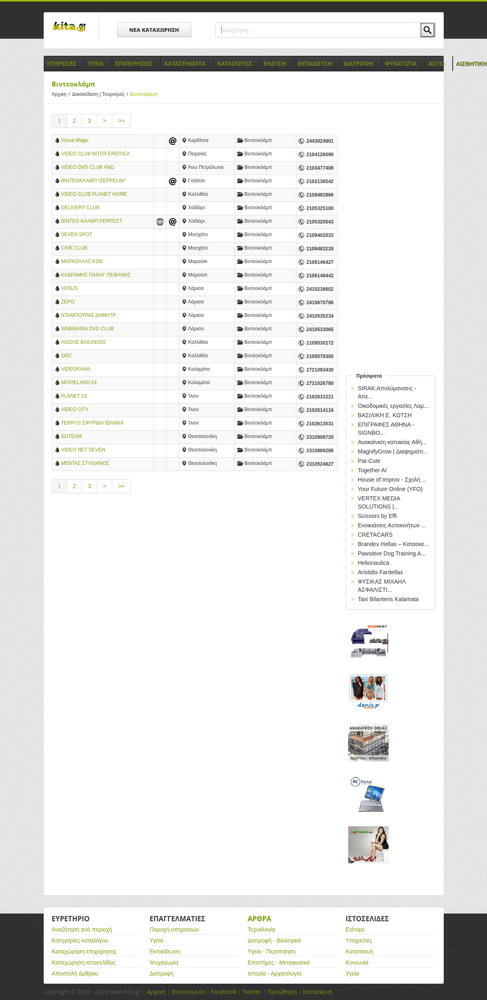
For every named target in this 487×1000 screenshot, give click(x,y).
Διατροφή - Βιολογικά (274, 940)
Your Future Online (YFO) (390, 489)
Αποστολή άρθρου (75, 973)
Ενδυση (275, 63)
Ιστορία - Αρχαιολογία (275, 973)
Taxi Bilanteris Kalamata (388, 599)
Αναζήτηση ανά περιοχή (82, 929)
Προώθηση (282, 992)
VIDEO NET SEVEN (83, 450)
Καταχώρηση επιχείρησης (84, 951)
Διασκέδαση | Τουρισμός (101, 94)
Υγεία (156, 940)
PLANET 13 (74, 396)
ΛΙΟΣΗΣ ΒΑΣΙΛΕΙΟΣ (83, 342)
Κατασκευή (360, 951)
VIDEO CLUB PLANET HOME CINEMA (94, 194)
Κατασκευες (234, 63)
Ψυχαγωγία (164, 962)
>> (121, 120)
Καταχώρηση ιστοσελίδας (84, 962)
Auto (437, 63)
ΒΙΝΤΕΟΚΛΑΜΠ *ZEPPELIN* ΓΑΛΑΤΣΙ (93, 181)
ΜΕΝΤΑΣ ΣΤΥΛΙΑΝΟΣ (85, 463)
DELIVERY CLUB (80, 207)
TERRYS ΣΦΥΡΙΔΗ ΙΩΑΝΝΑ (92, 423)
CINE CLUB (74, 248)
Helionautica (373, 563)
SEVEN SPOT (77, 234)
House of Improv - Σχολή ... (392, 479)
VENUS (69, 288)
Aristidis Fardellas (380, 572)
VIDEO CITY (75, 409)
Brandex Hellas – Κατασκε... (393, 544)
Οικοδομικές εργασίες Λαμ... (393, 406)
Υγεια (95, 63)
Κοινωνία (357, 962)
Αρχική (156, 992)
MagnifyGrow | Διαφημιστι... (393, 451)
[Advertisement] (195, 569)
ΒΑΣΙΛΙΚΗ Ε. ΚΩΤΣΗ (385, 415)
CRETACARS (375, 534)
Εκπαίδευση (165, 951)
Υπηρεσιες (62, 63)
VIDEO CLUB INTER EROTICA (95, 154)
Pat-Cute (369, 461)
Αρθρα (259, 918)
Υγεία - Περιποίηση (272, 951)
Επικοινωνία (188, 992)
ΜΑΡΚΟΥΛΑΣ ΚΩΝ (82, 261)
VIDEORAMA (76, 369)
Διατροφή (162, 973)
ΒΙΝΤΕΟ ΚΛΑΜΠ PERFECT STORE (91, 221)
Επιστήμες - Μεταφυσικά (279, 962)
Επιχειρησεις (134, 63)
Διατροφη (358, 63)
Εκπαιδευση (315, 63)
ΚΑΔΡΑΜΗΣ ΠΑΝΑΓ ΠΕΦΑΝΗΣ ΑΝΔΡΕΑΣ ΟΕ (96, 275)
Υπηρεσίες (359, 940)
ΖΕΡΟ (68, 302)
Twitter (251, 992)
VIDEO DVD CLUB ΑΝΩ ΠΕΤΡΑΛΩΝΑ (87, 167)
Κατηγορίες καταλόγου (80, 940)
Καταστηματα (184, 63)
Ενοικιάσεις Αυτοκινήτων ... (392, 525)
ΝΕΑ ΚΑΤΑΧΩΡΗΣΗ (154, 29)
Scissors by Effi (377, 516)
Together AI (372, 470)
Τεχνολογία (262, 929)
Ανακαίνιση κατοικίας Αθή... (392, 442)
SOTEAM (71, 436)
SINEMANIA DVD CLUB (87, 329)
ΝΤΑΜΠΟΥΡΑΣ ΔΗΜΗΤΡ (88, 315)
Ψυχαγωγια (401, 63)
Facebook (223, 992)
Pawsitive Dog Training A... (392, 553)
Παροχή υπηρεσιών (175, 929)
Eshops (355, 929)
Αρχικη (62, 94)
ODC (66, 355)
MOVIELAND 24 (79, 382)
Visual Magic (75, 140)
